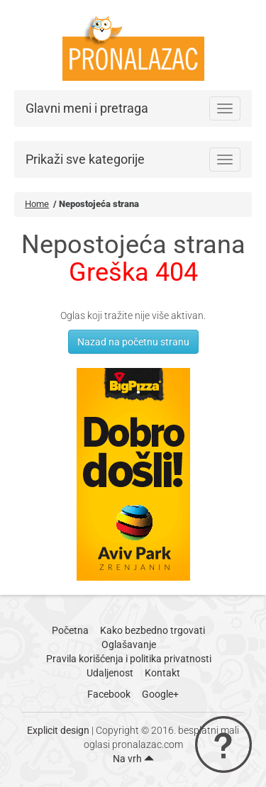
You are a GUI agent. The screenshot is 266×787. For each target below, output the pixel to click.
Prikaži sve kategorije (85, 159)
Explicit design (58, 730)
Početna (70, 630)
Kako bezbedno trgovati (152, 630)
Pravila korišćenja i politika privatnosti (128, 658)
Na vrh (133, 758)
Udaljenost (110, 673)
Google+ (160, 694)
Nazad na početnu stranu (133, 341)
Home (37, 204)
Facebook (109, 694)
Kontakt (162, 673)
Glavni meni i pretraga (87, 108)
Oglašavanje (128, 644)
